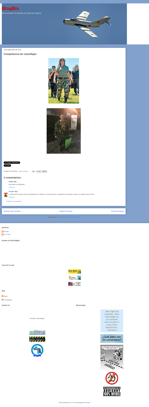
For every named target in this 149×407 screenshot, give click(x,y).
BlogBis (10, 8)
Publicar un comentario (14, 201)
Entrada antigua (117, 211)
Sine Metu (7, 234)
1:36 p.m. (12, 187)
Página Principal (65, 211)
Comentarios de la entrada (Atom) (68, 217)
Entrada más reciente (12, 211)
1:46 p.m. (12, 197)
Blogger (87, 402)
